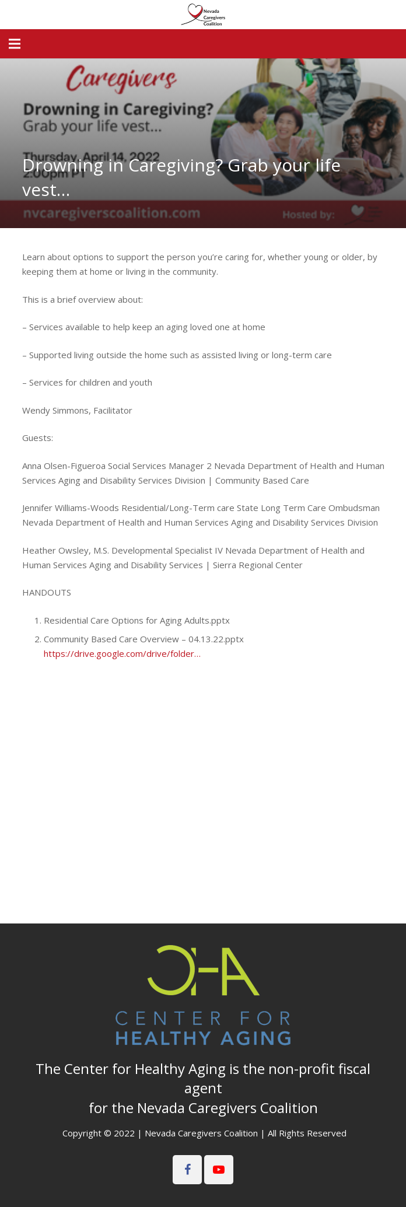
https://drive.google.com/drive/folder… (122, 653)
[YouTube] (218, 1169)
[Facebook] (187, 1169)
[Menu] (14, 43)
